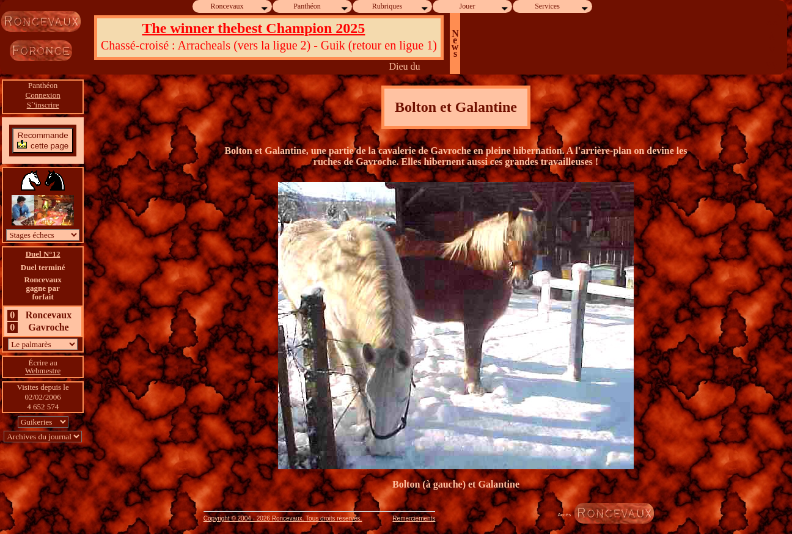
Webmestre (43, 370)
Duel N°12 (43, 253)
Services (562, 6)
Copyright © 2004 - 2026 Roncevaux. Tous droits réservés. (283, 518)
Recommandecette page (42, 140)
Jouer (485, 6)
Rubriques (400, 6)
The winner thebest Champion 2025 (253, 28)
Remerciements (413, 518)
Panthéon (321, 6)
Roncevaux (240, 6)
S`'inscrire (43, 104)
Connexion (43, 95)
